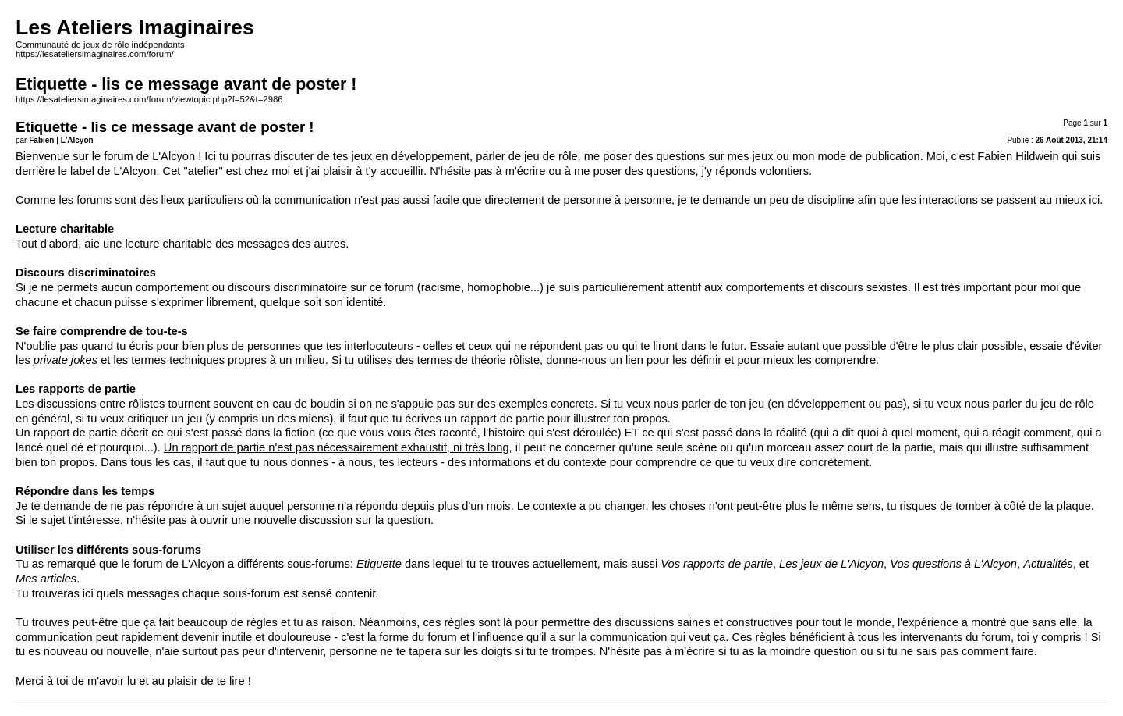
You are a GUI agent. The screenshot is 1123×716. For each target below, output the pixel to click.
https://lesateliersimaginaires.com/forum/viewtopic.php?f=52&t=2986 (149, 99)
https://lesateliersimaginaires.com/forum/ (95, 54)
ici (88, 593)
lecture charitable (169, 243)
